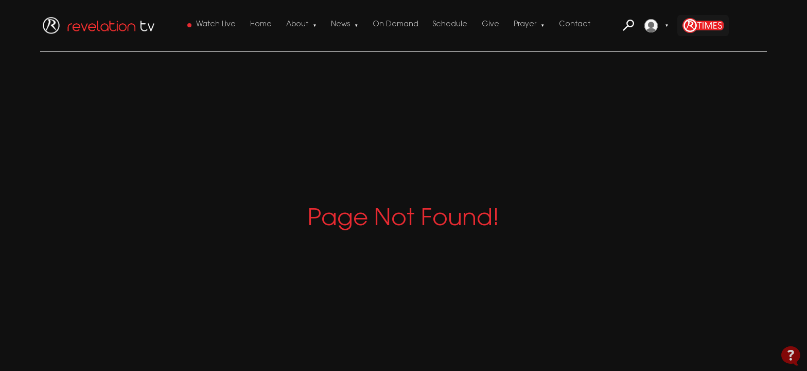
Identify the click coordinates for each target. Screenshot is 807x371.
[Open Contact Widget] (791, 356)
